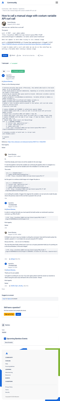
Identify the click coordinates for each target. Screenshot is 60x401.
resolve (4, 332)
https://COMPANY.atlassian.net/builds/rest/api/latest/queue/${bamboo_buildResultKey (26, 44)
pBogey (13, 259)
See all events (9, 342)
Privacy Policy (9, 387)
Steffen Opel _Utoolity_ (17, 286)
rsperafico (9, 75)
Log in (4, 298)
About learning (9, 372)
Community (12, 2)
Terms (7, 389)
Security (7, 392)
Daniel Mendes (11, 22)
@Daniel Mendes (8, 81)
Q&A (10, 8)
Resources (8, 375)
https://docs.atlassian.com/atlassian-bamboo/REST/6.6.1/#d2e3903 (27, 142)
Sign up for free (9, 314)
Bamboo (15, 8)
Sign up (10, 298)
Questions (21, 8)
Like (6, 198)
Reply (3, 289)
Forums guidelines (9, 366)
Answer (5, 55)
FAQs (6, 363)
